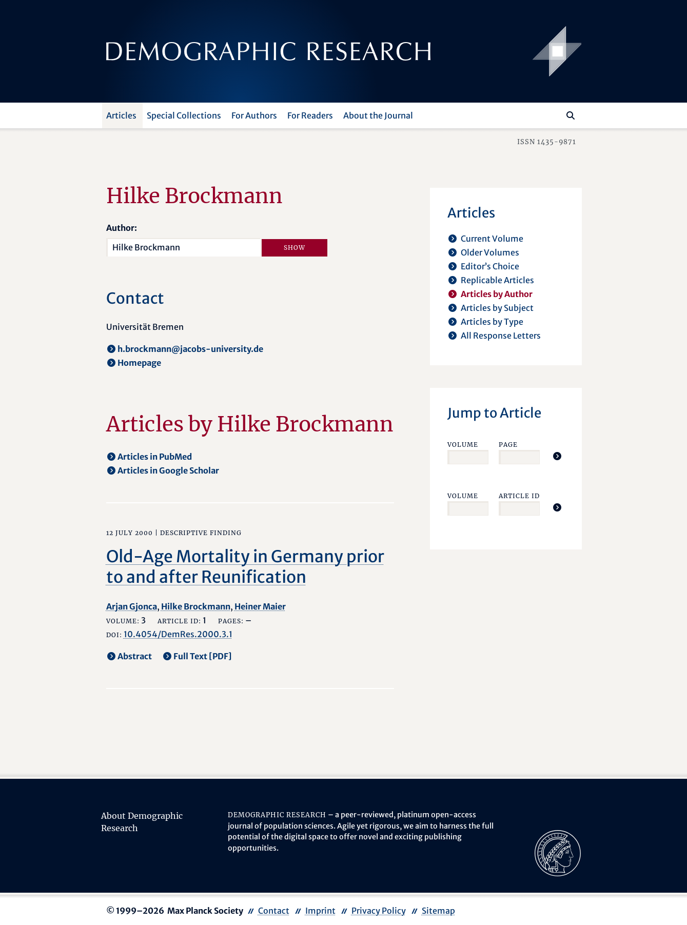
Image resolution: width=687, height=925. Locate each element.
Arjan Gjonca (131, 606)
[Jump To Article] (557, 456)
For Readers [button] (310, 115)
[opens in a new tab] (558, 852)
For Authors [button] (254, 115)
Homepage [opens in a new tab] (139, 363)
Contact (273, 911)
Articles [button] (121, 115)
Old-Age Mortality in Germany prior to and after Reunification (245, 566)
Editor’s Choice (490, 266)
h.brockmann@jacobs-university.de (190, 349)
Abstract (134, 656)
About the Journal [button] (378, 115)
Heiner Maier (260, 606)
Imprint (320, 911)
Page (508, 444)
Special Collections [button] (184, 115)
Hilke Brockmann (195, 606)
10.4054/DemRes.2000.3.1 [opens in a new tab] (178, 634)
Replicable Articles (497, 280)
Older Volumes (490, 252)
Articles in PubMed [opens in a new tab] (154, 456)
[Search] (570, 115)
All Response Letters (501, 335)
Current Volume (492, 238)
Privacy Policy (378, 911)
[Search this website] (555, 114)
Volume (462, 444)
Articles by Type (492, 322)
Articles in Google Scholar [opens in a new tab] (168, 470)
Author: (121, 228)
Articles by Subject (497, 308)
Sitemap (438, 911)
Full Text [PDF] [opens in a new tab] (202, 656)
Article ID (519, 496)
